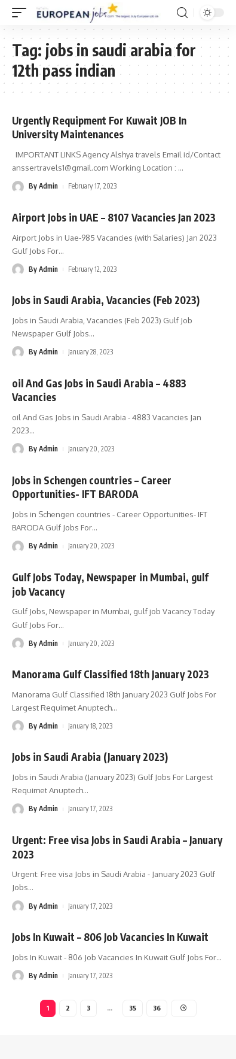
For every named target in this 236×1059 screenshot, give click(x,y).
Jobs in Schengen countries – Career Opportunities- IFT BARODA (91, 487)
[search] (182, 13)
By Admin (43, 185)
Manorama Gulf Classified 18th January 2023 (110, 674)
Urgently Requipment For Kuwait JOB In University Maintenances (99, 127)
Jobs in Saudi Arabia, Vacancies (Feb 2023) (106, 300)
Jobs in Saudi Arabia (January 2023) (90, 756)
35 (132, 1008)
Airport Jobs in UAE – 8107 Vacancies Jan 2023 (114, 217)
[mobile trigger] (22, 12)
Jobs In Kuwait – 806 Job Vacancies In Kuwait (110, 936)
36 (157, 1008)
